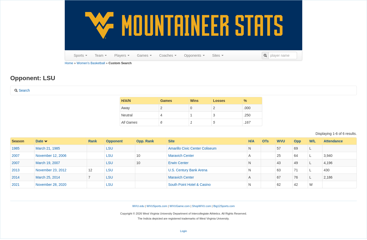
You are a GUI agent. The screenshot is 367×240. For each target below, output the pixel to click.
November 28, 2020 (51, 185)
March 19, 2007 (48, 163)
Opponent (114, 141)
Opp (297, 141)
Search (22, 90)
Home (69, 63)
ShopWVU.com (201, 206)
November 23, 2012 (51, 170)
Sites (218, 55)
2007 (16, 156)
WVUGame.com (180, 206)
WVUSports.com (156, 206)
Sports (80, 55)
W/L (312, 141)
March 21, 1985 (48, 148)
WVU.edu (138, 206)
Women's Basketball (91, 63)
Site (171, 141)
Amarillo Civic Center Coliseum (192, 148)
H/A (251, 141)
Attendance (333, 141)
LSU (109, 148)
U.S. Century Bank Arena (187, 170)
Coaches (167, 55)
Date (42, 141)
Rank (92, 141)
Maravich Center (181, 156)
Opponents (194, 55)
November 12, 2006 (51, 156)
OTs (265, 141)
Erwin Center (178, 163)
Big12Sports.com (224, 206)
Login (183, 231)
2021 (16, 185)
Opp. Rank (145, 141)
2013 (16, 170)
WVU (281, 141)
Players (122, 55)
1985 (16, 148)
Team (101, 55)
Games (144, 55)
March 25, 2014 (48, 177)
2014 (16, 177)
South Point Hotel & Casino (189, 185)
